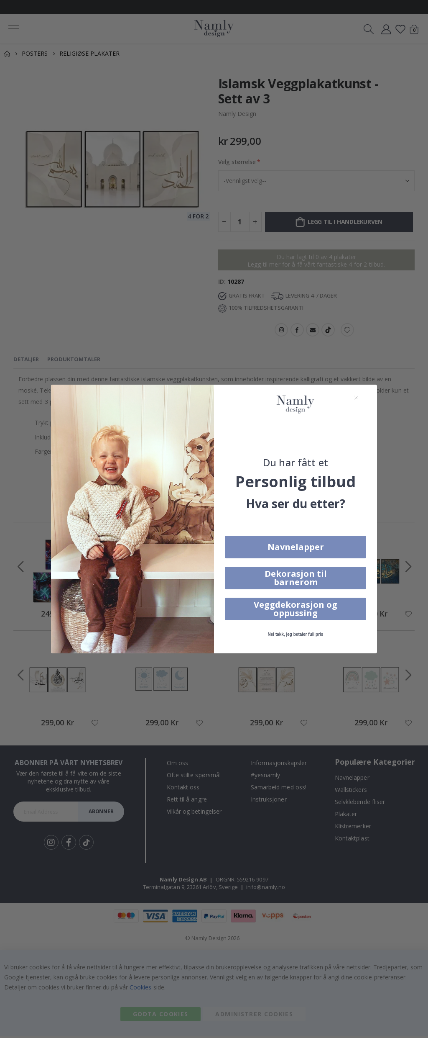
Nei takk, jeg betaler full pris (296, 634)
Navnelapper (296, 546)
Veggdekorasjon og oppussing (295, 609)
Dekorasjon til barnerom (296, 578)
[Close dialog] (356, 397)
